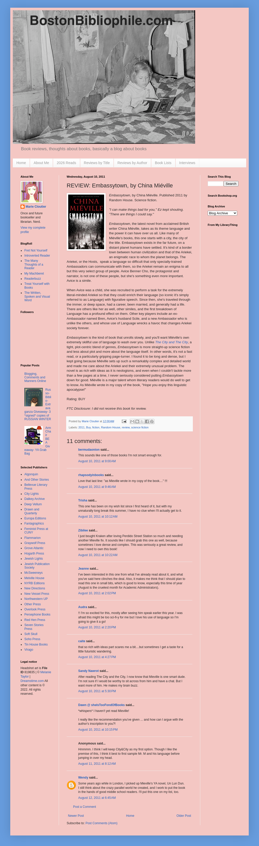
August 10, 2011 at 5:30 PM (97, 691)
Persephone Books (37, 614)
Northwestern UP (36, 599)
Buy (88, 427)
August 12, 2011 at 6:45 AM (97, 798)
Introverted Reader (37, 255)
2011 (81, 427)
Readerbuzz (32, 278)
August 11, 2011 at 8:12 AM (97, 764)
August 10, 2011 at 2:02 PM (97, 593)
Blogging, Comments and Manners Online (35, 377)
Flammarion (32, 538)
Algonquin (31, 474)
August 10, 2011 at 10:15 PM (98, 729)
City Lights (31, 494)
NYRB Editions (34, 583)
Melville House (34, 578)
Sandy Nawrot (88, 671)
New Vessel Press (36, 594)
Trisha (82, 500)
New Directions (34, 588)
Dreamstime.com (32, 681)
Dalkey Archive (34, 499)
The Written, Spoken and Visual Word (37, 296)
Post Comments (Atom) (101, 823)
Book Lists (163, 163)
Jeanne (83, 568)
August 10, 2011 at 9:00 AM (97, 461)
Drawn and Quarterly (31, 511)
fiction (95, 427)
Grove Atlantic (34, 548)
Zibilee (83, 530)
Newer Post (76, 816)
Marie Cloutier (36, 206)
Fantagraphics (34, 523)
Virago (28, 649)
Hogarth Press (34, 553)
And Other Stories (36, 479)
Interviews (187, 163)
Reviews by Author (132, 163)
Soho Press (32, 639)
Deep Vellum (33, 504)
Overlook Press (34, 609)
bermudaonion (88, 449)
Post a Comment (84, 807)
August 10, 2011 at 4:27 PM (97, 657)
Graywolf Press (34, 543)
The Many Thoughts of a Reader (33, 264)
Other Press (32, 604)
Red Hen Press (34, 620)
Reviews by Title (97, 163)
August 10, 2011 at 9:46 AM (97, 487)
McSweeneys (33, 573)
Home (21, 163)
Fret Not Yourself (35, 250)
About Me (41, 163)
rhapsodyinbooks (91, 475)
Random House (110, 427)
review (126, 427)
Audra (82, 607)
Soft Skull (30, 634)
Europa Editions (35, 518)
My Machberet (34, 273)
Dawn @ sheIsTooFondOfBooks (101, 705)
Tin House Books (36, 644)
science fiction (140, 427)
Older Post (183, 816)
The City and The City (171, 342)
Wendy (83, 777)
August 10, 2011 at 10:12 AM (97, 516)
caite (81, 641)
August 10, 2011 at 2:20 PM (97, 627)
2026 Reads (66, 163)
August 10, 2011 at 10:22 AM (97, 555)
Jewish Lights (33, 558)
